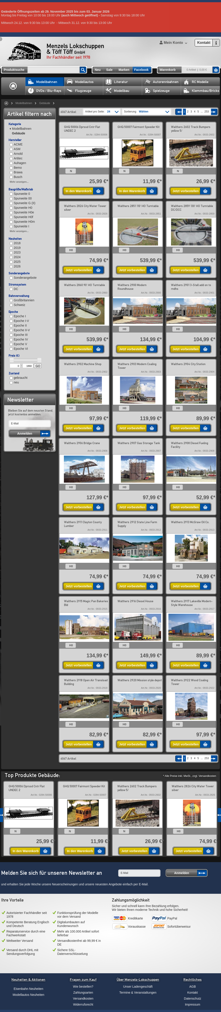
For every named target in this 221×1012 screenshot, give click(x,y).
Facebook (141, 70)
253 (206, 111)
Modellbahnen (42, 82)
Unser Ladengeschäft (137, 986)
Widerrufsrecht (83, 1004)
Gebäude (44, 103)
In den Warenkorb (79, 191)
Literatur (117, 82)
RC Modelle (196, 82)
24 (108, 111)
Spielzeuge (157, 90)
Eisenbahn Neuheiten (28, 989)
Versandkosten (83, 998)
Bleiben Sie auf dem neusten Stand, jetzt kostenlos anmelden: (30, 412)
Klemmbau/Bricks (201, 90)
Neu (98, 70)
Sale (109, 70)
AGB (192, 986)
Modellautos (80, 82)
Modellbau (117, 90)
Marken (123, 70)
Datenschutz (192, 998)
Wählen (143, 111)
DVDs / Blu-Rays (44, 90)
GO (38, 366)
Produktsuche (14, 70)
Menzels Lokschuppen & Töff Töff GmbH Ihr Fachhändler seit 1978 (55, 51)
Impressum (192, 1004)
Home (13, 86)
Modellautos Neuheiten (28, 995)
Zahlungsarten (83, 992)
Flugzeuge (79, 90)
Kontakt (192, 992)
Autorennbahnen (162, 82)
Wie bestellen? (83, 986)
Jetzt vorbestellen (186, 191)
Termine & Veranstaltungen (137, 992)
